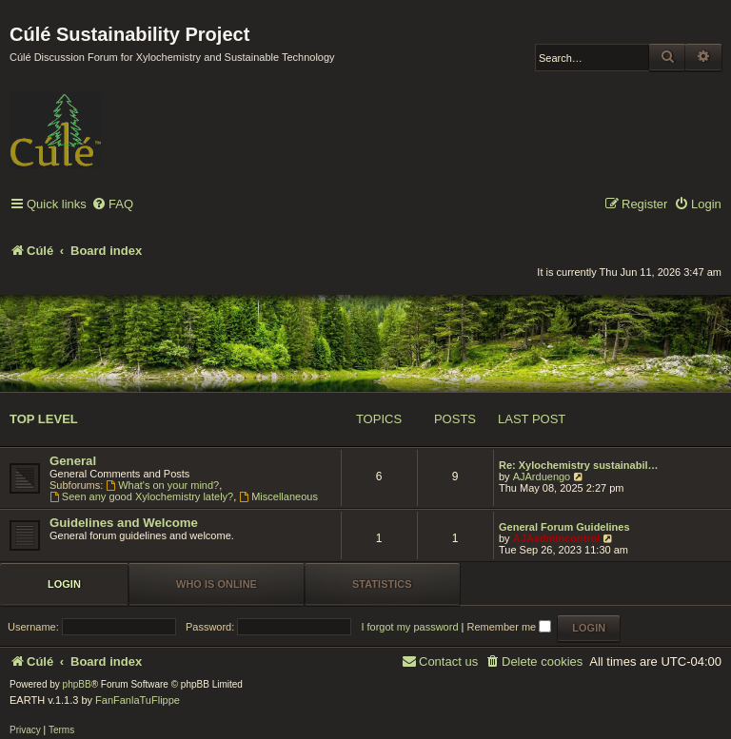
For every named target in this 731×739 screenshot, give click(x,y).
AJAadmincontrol (557, 538)
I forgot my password (409, 626)
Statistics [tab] (382, 584)
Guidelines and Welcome (123, 522)
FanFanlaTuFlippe (137, 700)
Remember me (508, 626)
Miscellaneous (278, 496)
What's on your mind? (162, 485)
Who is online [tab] (216, 584)
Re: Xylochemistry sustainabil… (579, 465)
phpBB (77, 684)
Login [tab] (64, 584)
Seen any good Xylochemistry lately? (141, 496)
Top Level (44, 419)
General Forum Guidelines (564, 527)
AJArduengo (542, 476)
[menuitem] (112, 205)
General (72, 461)
